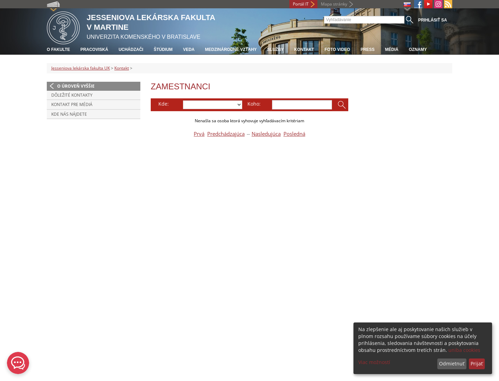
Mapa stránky (334, 4)
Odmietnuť (451, 363)
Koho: (254, 103)
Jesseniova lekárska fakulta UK (80, 68)
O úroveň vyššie (76, 86)
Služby (275, 49)
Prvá (199, 134)
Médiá (392, 49)
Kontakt (304, 49)
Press (367, 49)
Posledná (294, 134)
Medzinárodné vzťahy (230, 49)
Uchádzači (131, 49)
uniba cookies (464, 350)
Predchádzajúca (226, 134)
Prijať (477, 363)
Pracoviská (94, 49)
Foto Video (337, 49)
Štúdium (163, 49)
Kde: (163, 103)
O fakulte (58, 49)
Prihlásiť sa (432, 20)
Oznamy (418, 49)
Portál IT (301, 4)
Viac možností (374, 362)
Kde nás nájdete (69, 114)
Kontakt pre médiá (72, 104)
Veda (188, 49)
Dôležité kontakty (72, 95)
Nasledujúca (266, 134)
